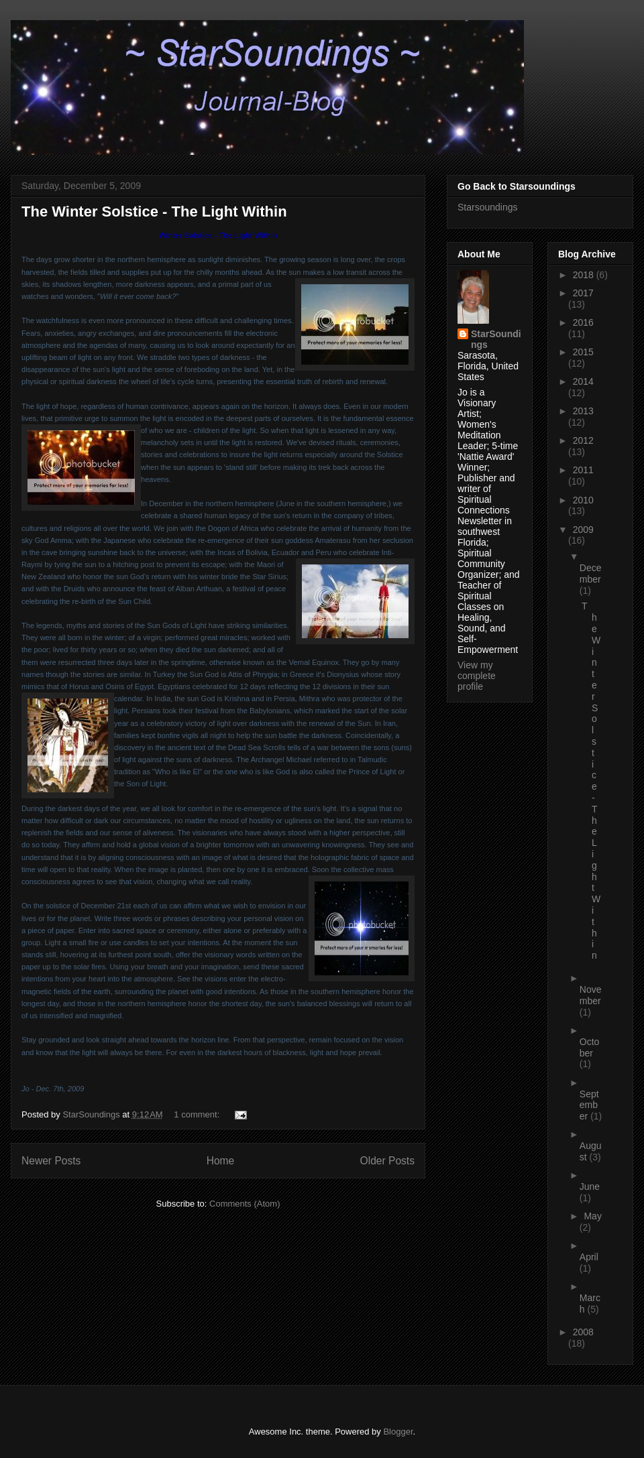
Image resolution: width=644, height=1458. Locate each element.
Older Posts (387, 1160)
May (592, 1216)
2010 (583, 500)
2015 (583, 352)
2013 (583, 411)
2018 (584, 274)
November (591, 995)
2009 (583, 529)
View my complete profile (477, 676)
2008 (583, 1332)
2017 (583, 293)
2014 (583, 381)
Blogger (398, 1431)
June (590, 1186)
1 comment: (198, 1114)
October (590, 1047)
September (589, 1105)
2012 (583, 440)
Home (221, 1160)
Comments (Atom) (244, 1204)
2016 (583, 322)
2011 (583, 470)
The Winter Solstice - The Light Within (154, 211)
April (589, 1257)
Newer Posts (50, 1160)
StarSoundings (496, 339)
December (591, 573)
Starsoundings (488, 207)
